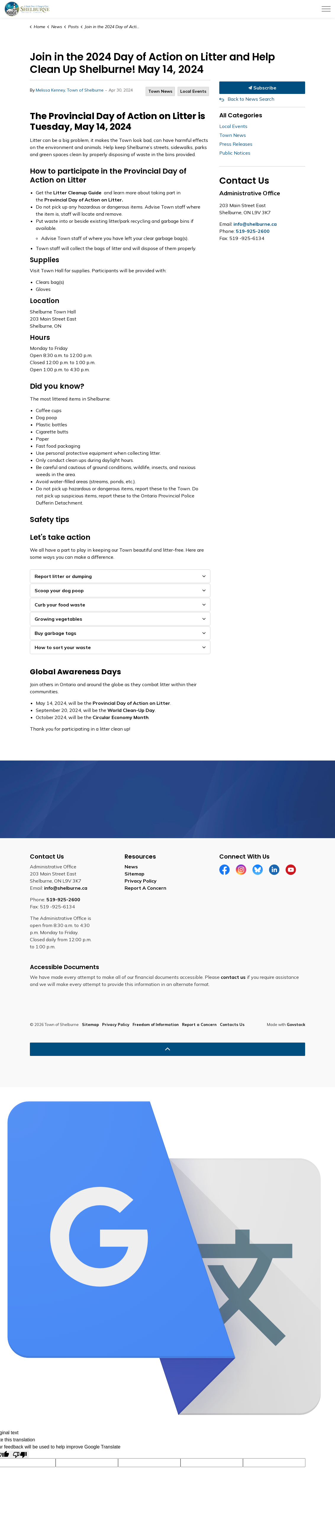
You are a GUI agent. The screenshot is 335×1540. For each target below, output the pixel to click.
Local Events (193, 91)
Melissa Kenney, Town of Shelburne (70, 90)
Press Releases (235, 144)
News (131, 867)
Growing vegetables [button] (58, 619)
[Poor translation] (20, 1455)
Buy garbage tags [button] (55, 633)
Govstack (296, 1024)
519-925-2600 (253, 231)
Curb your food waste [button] (60, 605)
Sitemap (134, 874)
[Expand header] (326, 9)
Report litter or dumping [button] (63, 576)
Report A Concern (145, 888)
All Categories (240, 115)
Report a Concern (199, 1024)
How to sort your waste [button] (63, 647)
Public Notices (234, 153)
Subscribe (262, 88)
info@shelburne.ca (255, 224)
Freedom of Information (156, 1024)
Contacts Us (232, 1024)
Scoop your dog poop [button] (59, 590)
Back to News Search (251, 99)
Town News (160, 91)
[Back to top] (167, 1049)
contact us (233, 977)
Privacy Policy (141, 881)
